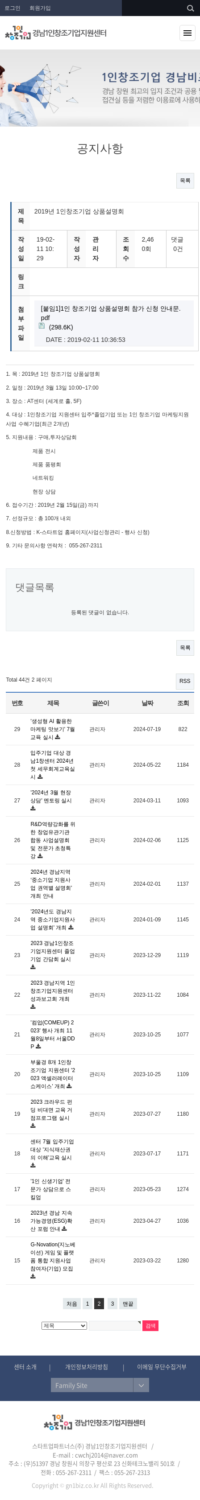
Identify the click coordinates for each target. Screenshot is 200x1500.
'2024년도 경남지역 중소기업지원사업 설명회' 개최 (52, 919)
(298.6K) (111, 317)
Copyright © (48, 1485)
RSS (185, 681)
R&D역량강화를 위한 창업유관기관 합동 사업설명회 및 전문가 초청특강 (52, 840)
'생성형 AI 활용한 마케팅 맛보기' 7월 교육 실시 (52, 729)
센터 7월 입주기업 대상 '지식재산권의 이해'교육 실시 (52, 1149)
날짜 (147, 703)
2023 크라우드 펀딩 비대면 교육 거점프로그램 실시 (51, 1110)
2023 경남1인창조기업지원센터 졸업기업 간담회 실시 (52, 951)
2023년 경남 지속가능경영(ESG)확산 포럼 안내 (51, 1221)
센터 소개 (25, 1366)
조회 (182, 703)
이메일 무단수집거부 (162, 1366)
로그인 (12, 8)
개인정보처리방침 (86, 1366)
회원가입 (40, 8)
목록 (185, 180)
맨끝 (128, 1304)
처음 (72, 1304)
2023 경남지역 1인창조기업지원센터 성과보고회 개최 (52, 991)
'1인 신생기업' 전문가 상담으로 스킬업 (50, 1189)
